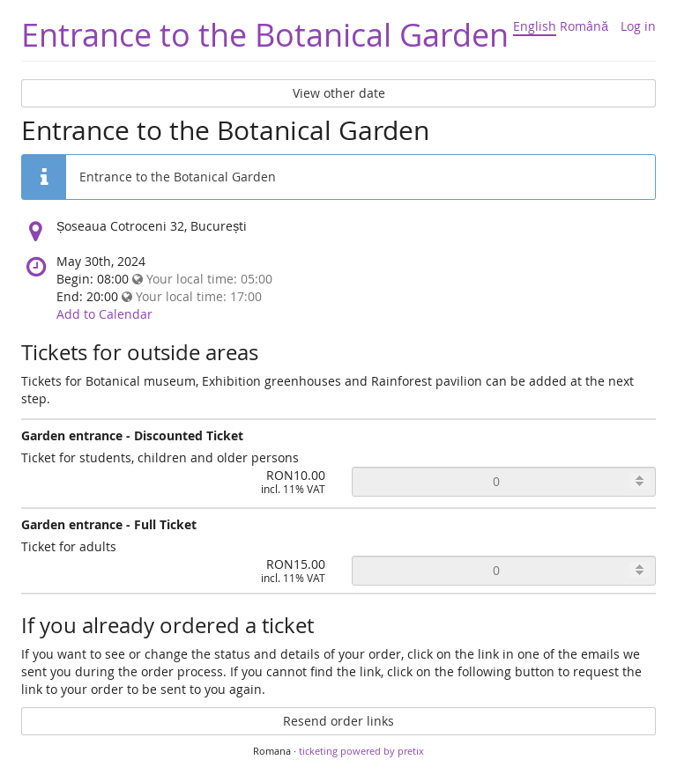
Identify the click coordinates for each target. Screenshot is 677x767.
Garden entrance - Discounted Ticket (132, 435)
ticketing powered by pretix (361, 750)
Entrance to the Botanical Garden (265, 34)
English (534, 26)
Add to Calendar (104, 314)
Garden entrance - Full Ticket (109, 524)
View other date (339, 93)
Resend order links (338, 720)
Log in (638, 26)
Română (584, 26)
